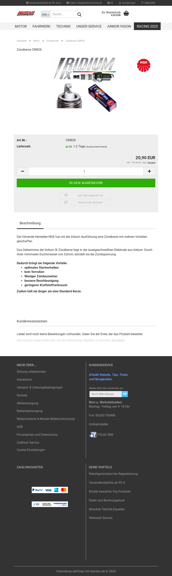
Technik (63, 26)
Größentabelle (98, 424)
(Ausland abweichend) (96, 146)
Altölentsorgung (27, 403)
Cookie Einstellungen (31, 450)
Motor (21, 26)
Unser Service (89, 26)
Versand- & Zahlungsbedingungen (40, 387)
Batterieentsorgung (30, 411)
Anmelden (118, 340)
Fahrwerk (41, 26)
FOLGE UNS (101, 434)
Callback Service (28, 442)
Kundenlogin (127, 3)
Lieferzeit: (24, 146)
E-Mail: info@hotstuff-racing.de (84, 3)
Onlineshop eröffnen (70, 571)
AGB (20, 427)
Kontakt (22, 395)
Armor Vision (119, 26)
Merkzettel (148, 3)
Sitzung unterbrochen (31, 371)
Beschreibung (30, 223)
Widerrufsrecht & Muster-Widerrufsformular (46, 419)
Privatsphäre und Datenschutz (37, 434)
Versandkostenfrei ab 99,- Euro (43, 3)
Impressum (24, 379)
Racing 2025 (147, 26)
